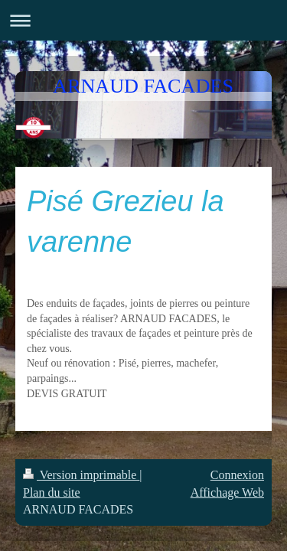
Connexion (237, 474)
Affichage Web (227, 492)
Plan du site (51, 492)
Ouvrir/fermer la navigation (143, 20)
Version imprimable (81, 474)
